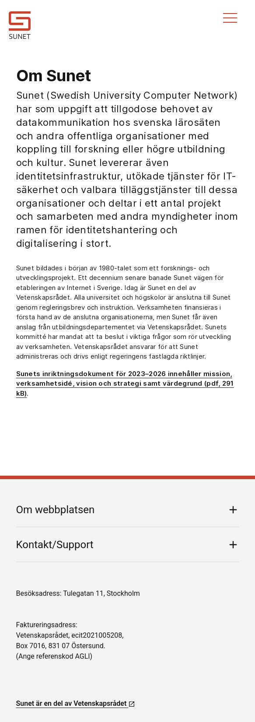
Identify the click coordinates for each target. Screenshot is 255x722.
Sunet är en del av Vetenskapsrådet (76, 703)
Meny (230, 18)
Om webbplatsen (55, 510)
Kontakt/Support (55, 545)
